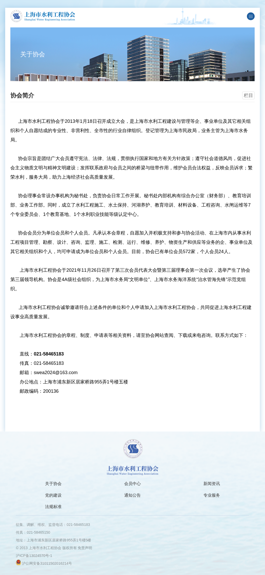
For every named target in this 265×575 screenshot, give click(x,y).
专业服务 (211, 495)
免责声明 (85, 548)
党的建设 (53, 495)
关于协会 (53, 483)
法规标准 (53, 506)
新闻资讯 (211, 483)
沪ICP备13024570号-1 (34, 556)
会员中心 (132, 483)
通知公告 (132, 495)
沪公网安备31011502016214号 (47, 563)
